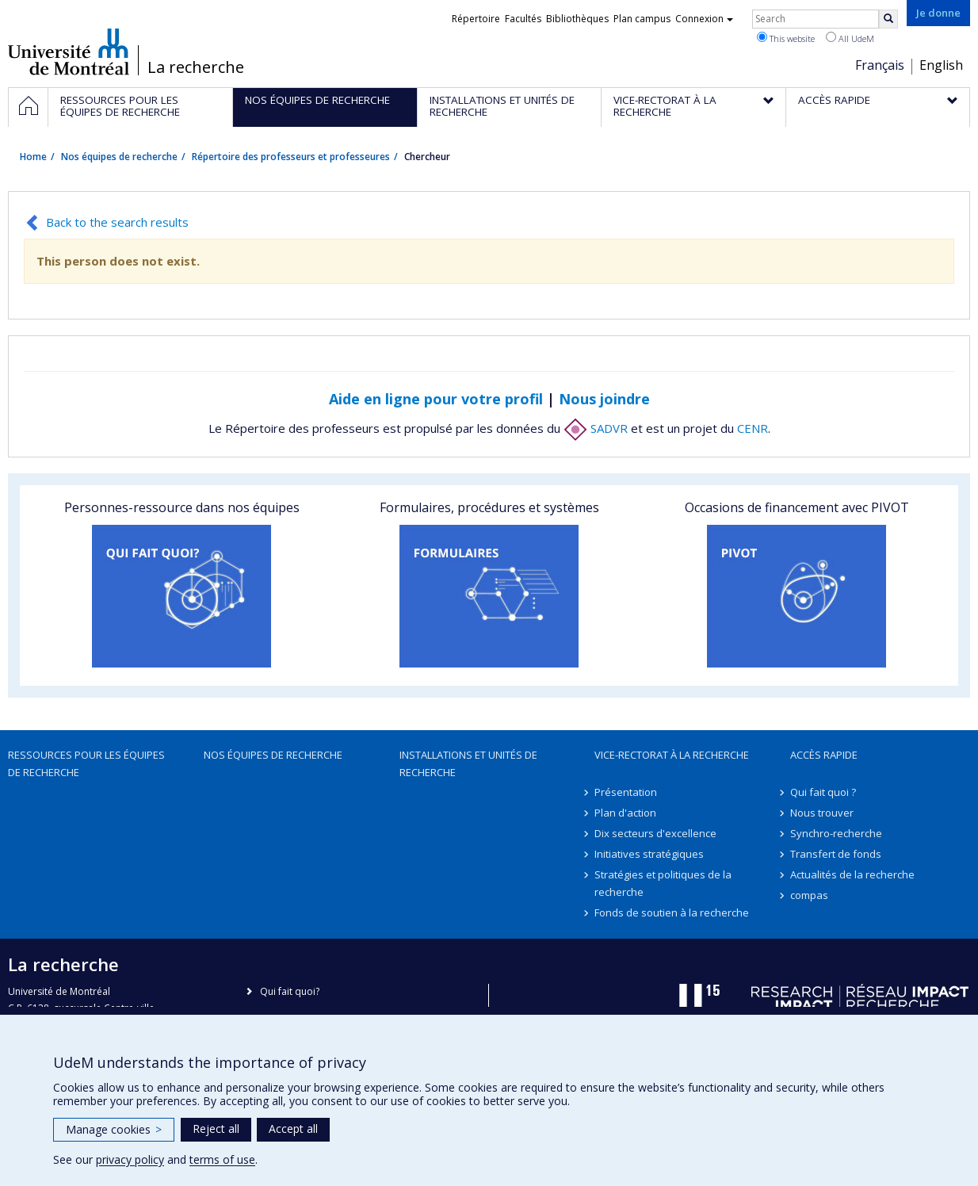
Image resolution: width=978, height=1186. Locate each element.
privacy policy (130, 1159)
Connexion (704, 18)
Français (879, 65)
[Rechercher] (888, 19)
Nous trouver (822, 812)
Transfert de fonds (835, 854)
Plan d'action (625, 812)
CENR (752, 428)
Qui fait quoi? (289, 991)
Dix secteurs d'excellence (655, 833)
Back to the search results (117, 222)
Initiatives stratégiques (649, 854)
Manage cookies (114, 1129)
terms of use (222, 1159)
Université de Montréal (68, 51)
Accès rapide (824, 755)
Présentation (625, 792)
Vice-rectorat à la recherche (671, 755)
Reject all (216, 1128)
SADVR (595, 428)
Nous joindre (604, 398)
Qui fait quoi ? (823, 792)
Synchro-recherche (836, 833)
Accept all (293, 1128)
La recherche (195, 67)
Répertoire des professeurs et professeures (291, 156)
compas (809, 895)
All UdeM (850, 38)
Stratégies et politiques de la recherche (663, 883)
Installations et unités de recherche (468, 763)
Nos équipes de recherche (119, 156)
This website (786, 38)
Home (33, 156)
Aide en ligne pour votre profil (436, 398)
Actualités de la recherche (852, 874)
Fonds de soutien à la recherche (671, 912)
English (941, 65)
